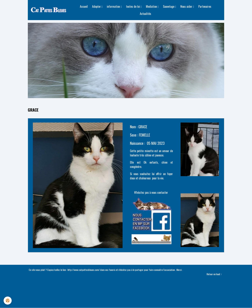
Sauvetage (169, 6)
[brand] (49, 10)
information (114, 6)
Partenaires (204, 6)
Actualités (145, 13)
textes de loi (133, 6)
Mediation (152, 6)
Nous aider (186, 6)
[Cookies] (8, 301)
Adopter (97, 6)
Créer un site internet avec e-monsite (126, 287)
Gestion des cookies (126, 303)
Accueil (84, 6)
